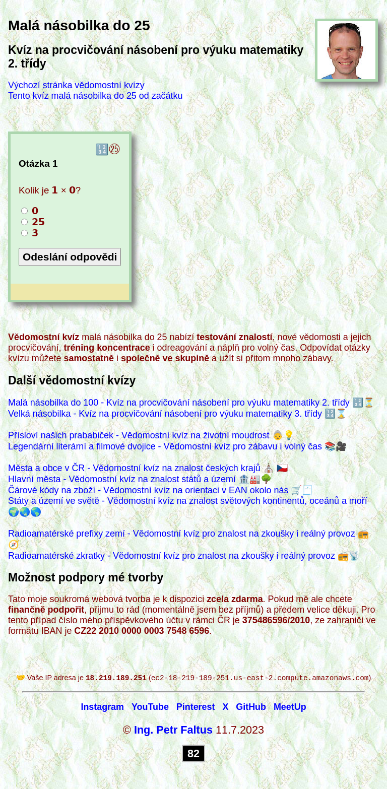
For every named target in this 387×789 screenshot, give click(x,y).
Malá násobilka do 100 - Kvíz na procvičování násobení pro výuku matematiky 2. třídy (179, 403)
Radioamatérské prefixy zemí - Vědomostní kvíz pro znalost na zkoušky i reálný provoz (181, 534)
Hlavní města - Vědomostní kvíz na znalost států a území (122, 479)
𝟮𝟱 (33, 222)
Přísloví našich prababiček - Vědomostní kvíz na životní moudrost (139, 435)
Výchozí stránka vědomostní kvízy (76, 85)
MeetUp (290, 708)
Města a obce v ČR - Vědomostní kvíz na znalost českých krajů (134, 468)
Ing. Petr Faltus (173, 731)
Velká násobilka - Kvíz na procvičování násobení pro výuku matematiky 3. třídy (165, 414)
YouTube (150, 708)
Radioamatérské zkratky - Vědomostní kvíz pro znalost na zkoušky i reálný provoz (171, 556)
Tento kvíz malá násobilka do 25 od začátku (95, 96)
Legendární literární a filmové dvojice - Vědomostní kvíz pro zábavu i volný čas (165, 446)
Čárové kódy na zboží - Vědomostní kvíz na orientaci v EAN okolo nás (148, 490)
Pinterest (195, 708)
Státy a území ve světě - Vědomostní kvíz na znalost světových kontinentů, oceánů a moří (187, 501)
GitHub (251, 708)
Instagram (102, 708)
